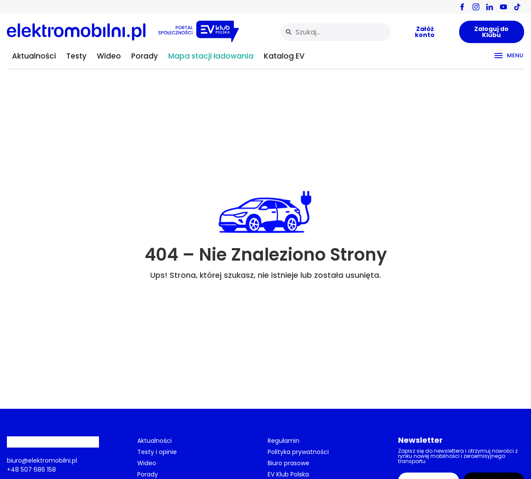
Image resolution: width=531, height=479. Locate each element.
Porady (144, 56)
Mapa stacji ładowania (210, 56)
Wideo (109, 56)
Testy (76, 56)
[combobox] (336, 32)
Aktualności (34, 56)
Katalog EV (284, 56)
